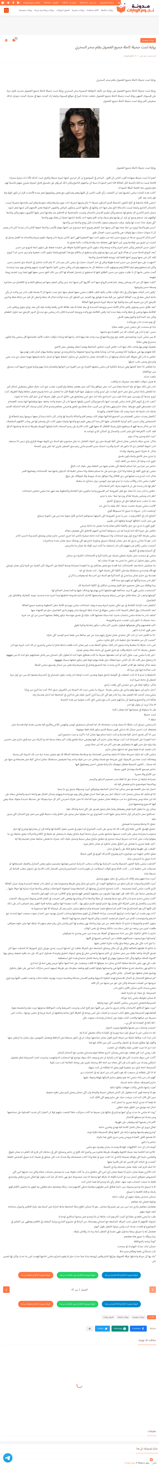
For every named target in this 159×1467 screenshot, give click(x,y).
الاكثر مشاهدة (93, 10)
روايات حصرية (78, 10)
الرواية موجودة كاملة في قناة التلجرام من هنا (121, 1275)
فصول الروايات (63, 10)
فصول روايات (108, 1317)
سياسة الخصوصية (107, 3)
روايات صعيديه (25, 10)
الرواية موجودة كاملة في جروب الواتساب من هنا (77, 1275)
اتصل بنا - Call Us (69, 3)
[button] (138, 1329)
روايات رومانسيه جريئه (44, 10)
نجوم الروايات (130, 1463)
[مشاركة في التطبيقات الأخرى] (89, 1328)
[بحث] (6, 10)
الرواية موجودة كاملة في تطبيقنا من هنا (35, 1275)
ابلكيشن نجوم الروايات (31, 3)
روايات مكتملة (107, 10)
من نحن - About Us (88, 3)
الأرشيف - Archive (51, 3)
